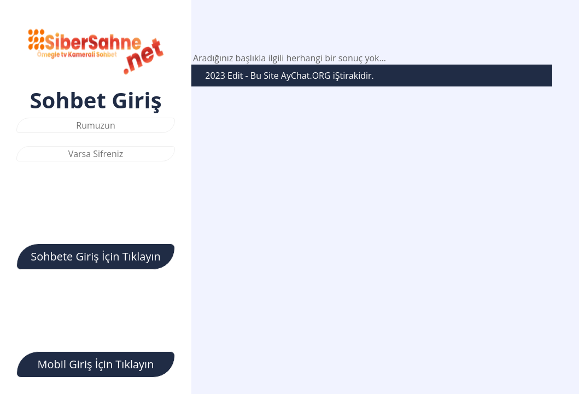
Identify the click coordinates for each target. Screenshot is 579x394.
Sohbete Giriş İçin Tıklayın (96, 256)
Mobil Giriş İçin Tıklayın (96, 364)
